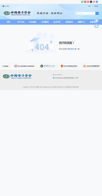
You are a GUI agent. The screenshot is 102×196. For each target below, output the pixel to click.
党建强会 (93, 22)
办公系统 (5, 6)
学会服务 (32, 22)
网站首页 (71, 49)
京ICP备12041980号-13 (58, 87)
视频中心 (81, 22)
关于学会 (20, 22)
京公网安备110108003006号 (72, 87)
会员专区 (57, 22)
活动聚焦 (45, 22)
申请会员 (96, 6)
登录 (89, 6)
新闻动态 (69, 22)
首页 (8, 22)
